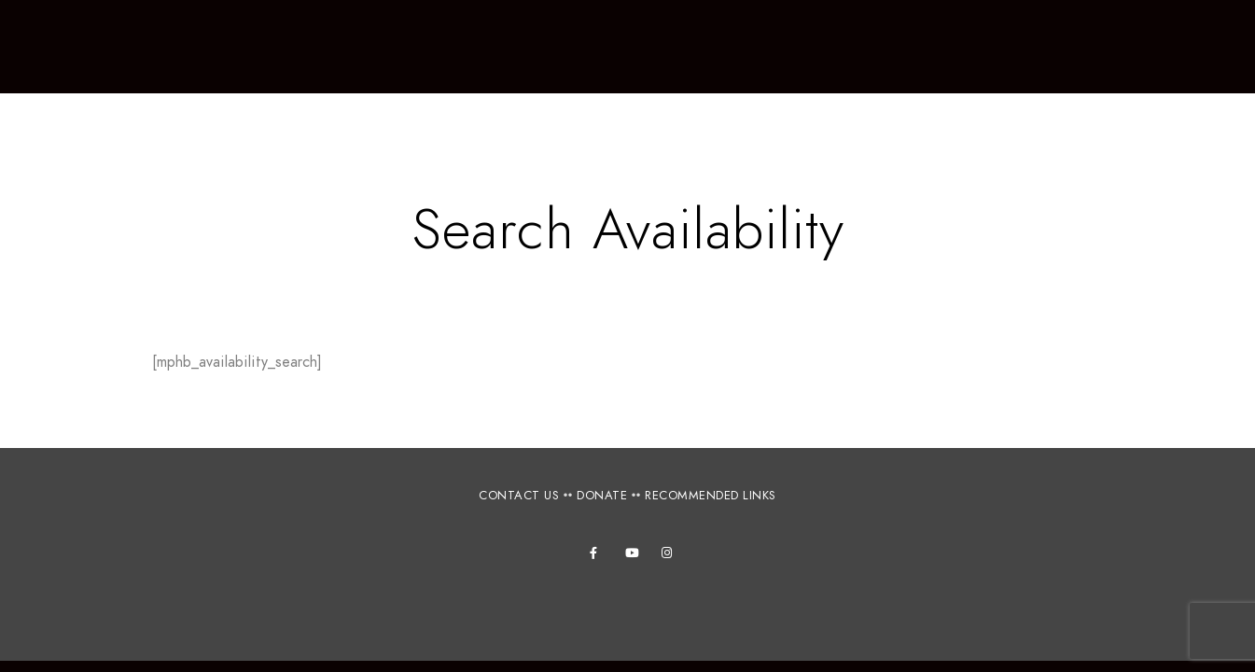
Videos (1163, 46)
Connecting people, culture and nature (173, 80)
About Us (386, 46)
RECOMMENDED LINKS (710, 495)
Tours (610, 46)
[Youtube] (634, 556)
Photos (984, 46)
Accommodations (741, 46)
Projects (883, 46)
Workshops (504, 46)
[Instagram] (671, 556)
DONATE (602, 495)
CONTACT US (519, 495)
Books (1076, 46)
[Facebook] (599, 556)
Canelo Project (146, 59)
